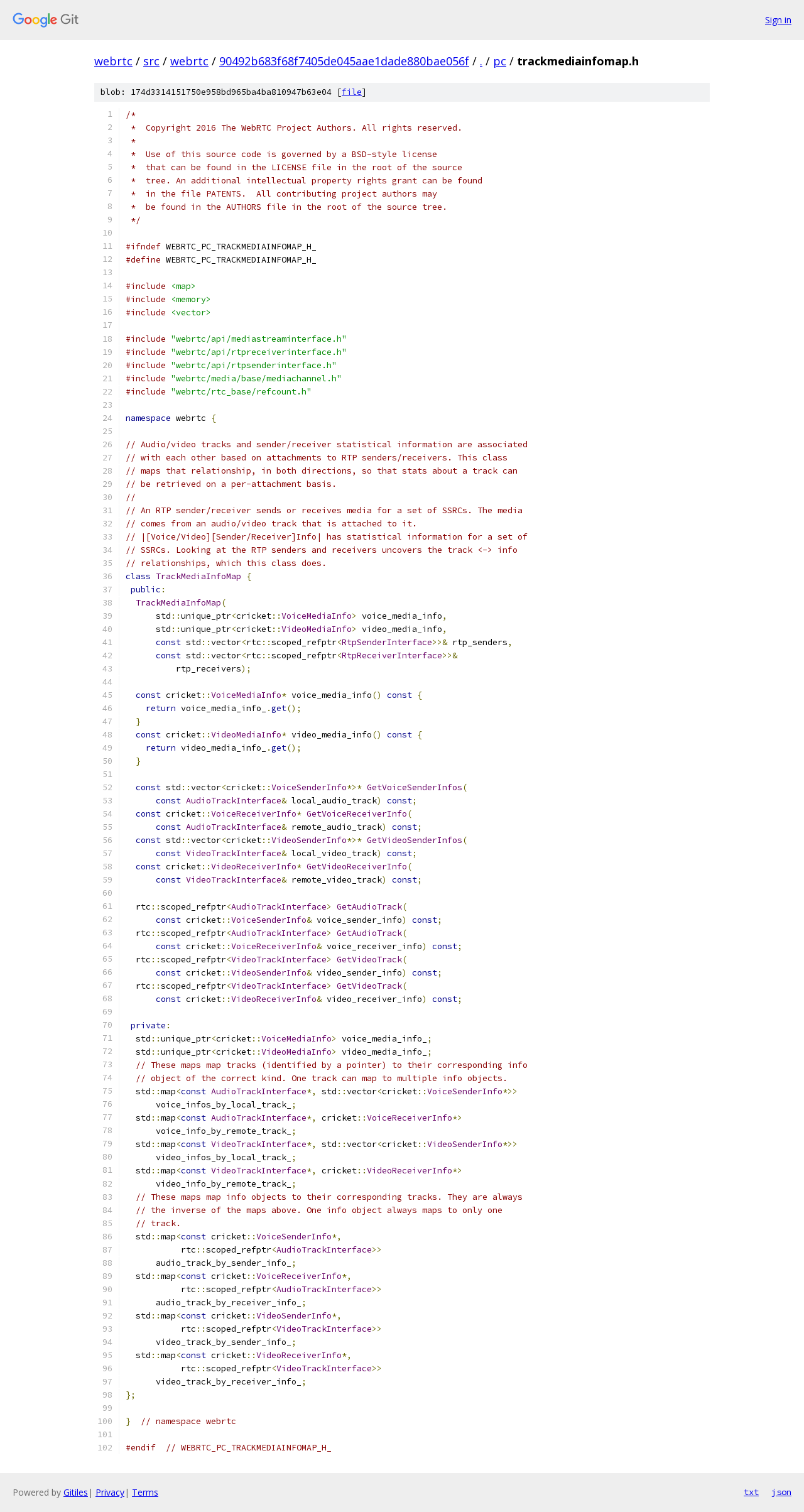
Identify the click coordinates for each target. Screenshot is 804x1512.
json (781, 1492)
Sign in (778, 20)
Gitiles (75, 1492)
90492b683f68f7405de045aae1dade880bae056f (344, 60)
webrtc (113, 60)
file (352, 92)
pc (499, 60)
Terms (145, 1492)
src (151, 60)
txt (751, 1492)
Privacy (109, 1492)
